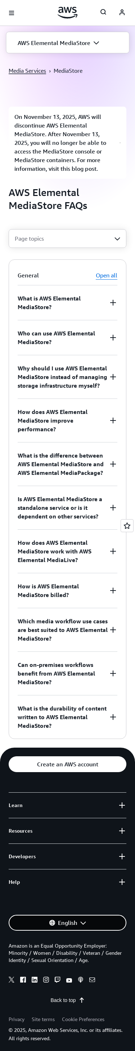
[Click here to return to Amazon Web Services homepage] (67, 12)
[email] (92, 981)
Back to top (67, 1000)
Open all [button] (106, 275)
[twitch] (57, 981)
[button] (67, 43)
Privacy (16, 1019)
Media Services (27, 70)
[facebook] (23, 981)
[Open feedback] (127, 525)
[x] (11, 981)
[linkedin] (34, 981)
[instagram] (46, 981)
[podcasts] (81, 981)
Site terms (43, 1019)
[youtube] (69, 981)
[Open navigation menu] (11, 13)
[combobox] (67, 238)
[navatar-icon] (122, 13)
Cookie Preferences (83, 1019)
